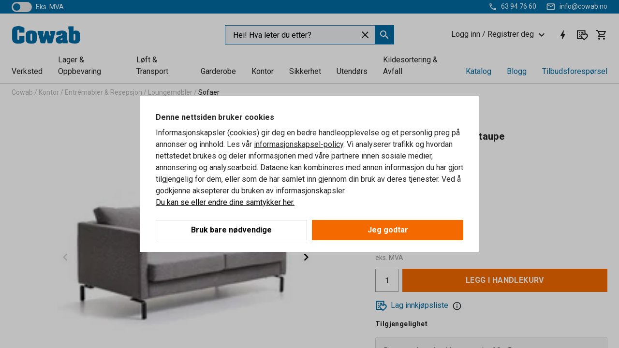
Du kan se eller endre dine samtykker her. (225, 202)
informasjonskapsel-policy (298, 144)
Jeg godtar (388, 229)
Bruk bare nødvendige (231, 229)
